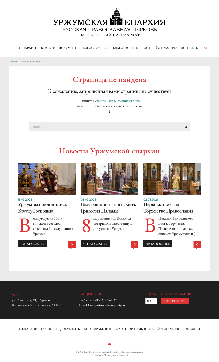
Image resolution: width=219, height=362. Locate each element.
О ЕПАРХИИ (27, 48)
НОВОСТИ (47, 48)
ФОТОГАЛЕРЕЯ (167, 48)
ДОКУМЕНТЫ (69, 48)
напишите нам (129, 100)
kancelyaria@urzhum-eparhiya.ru (107, 305)
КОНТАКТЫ (190, 48)
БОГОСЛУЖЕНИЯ (96, 48)
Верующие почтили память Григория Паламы (108, 207)
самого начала (106, 100)
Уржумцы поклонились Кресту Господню (42, 207)
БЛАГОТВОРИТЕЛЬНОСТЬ (132, 48)
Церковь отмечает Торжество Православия (168, 207)
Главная (13, 61)
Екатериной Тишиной (116, 355)
